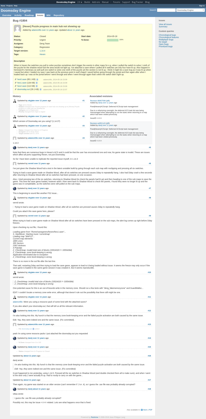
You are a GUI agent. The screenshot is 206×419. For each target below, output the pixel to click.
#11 (149, 297)
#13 (149, 324)
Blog (147, 2)
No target (163, 42)
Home (3, 6)
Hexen (42, 54)
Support (126, 2)
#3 (84, 126)
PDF (150, 410)
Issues (40, 15)
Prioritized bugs (166, 46)
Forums (116, 2)
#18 (149, 389)
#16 (149, 356)
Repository (59, 15)
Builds (87, 2)
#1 (84, 100)
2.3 (79, 2)
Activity (18, 15)
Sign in (202, 6)
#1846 (43, 402)
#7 (150, 188)
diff (108, 101)
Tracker (137, 2)
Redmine (94, 417)
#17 (149, 380)
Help (15, 6)
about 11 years (74, 30)
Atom (145, 410)
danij (100, 103)
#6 (150, 163)
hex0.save (21, 79)
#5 (150, 147)
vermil (30, 163)
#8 (150, 198)
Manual (105, 2)
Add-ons (96, 2)
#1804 (99, 118)
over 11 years (48, 30)
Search (153, 10)
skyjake (31, 101)
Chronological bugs (167, 35)
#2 (84, 116)
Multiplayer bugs (166, 39)
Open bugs (164, 44)
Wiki (48, 15)
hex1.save (21, 83)
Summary (163, 26)
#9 (150, 216)
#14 (149, 338)
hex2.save (21, 86)
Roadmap (29, 15)
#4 (84, 138)
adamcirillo (36, 30)
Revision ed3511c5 (97, 123)
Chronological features (169, 37)
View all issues (165, 24)
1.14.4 (42, 51)
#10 (149, 272)
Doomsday (66, 2)
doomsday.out (23, 89)
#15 (149, 347)
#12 (149, 311)
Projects (9, 6)
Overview (6, 15)
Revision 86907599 (98, 101)
